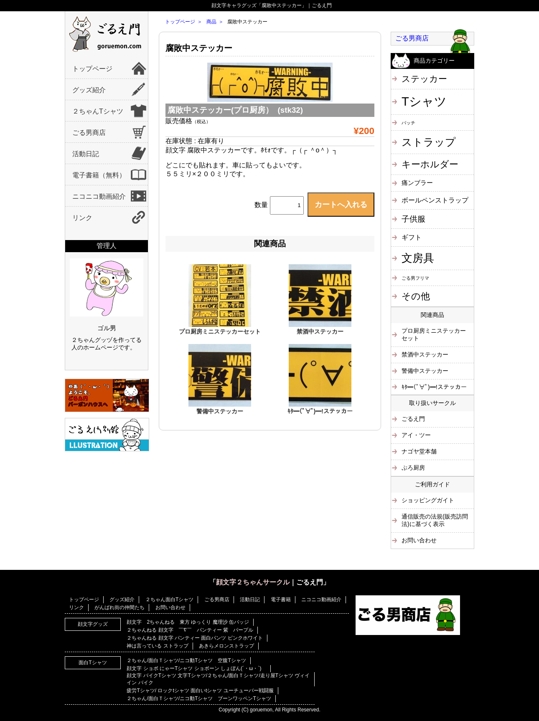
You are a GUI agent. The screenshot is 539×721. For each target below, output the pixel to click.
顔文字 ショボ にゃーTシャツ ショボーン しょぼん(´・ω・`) (196, 668)
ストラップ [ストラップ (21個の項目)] (429, 142)
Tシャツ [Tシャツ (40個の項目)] (424, 101)
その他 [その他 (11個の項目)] (416, 296)
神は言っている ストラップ (157, 646)
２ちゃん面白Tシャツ (169, 599)
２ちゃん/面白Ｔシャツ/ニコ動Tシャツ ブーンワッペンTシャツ (199, 698)
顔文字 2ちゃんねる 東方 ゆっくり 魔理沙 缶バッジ (188, 622)
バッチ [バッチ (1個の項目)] (408, 122)
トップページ (92, 68)
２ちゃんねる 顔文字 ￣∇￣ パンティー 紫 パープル (190, 630)
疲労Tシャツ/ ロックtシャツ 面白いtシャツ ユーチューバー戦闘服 (200, 690)
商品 (211, 22)
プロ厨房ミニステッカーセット (220, 331)
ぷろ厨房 (413, 467)
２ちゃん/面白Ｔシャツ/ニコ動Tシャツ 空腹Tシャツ (186, 660)
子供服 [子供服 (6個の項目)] (413, 219)
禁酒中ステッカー (320, 331)
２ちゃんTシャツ (97, 111)
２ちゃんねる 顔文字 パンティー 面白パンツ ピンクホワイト (194, 638)
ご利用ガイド (432, 484)
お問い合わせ (419, 540)
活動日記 (85, 153)
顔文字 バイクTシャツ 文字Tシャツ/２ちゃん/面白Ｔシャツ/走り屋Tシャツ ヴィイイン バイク (218, 679)
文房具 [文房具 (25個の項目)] (418, 258)
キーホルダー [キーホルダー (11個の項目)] (430, 164)
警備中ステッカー (219, 411)
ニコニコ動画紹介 (99, 196)
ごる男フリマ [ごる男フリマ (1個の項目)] (415, 278)
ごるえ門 (413, 418)
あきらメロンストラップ (226, 646)
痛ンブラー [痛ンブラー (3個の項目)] (417, 182)
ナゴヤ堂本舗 (419, 451)
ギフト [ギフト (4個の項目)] (412, 237)
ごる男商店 (89, 132)
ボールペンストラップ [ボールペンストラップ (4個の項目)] (435, 200)
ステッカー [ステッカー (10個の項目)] (424, 78)
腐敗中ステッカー (198, 48)
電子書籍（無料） (99, 175)
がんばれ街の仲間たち (119, 607)
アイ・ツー (416, 435)
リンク (82, 217)
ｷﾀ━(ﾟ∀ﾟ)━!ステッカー (320, 411)
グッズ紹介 (89, 90)
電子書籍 (281, 599)
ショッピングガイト (428, 500)
